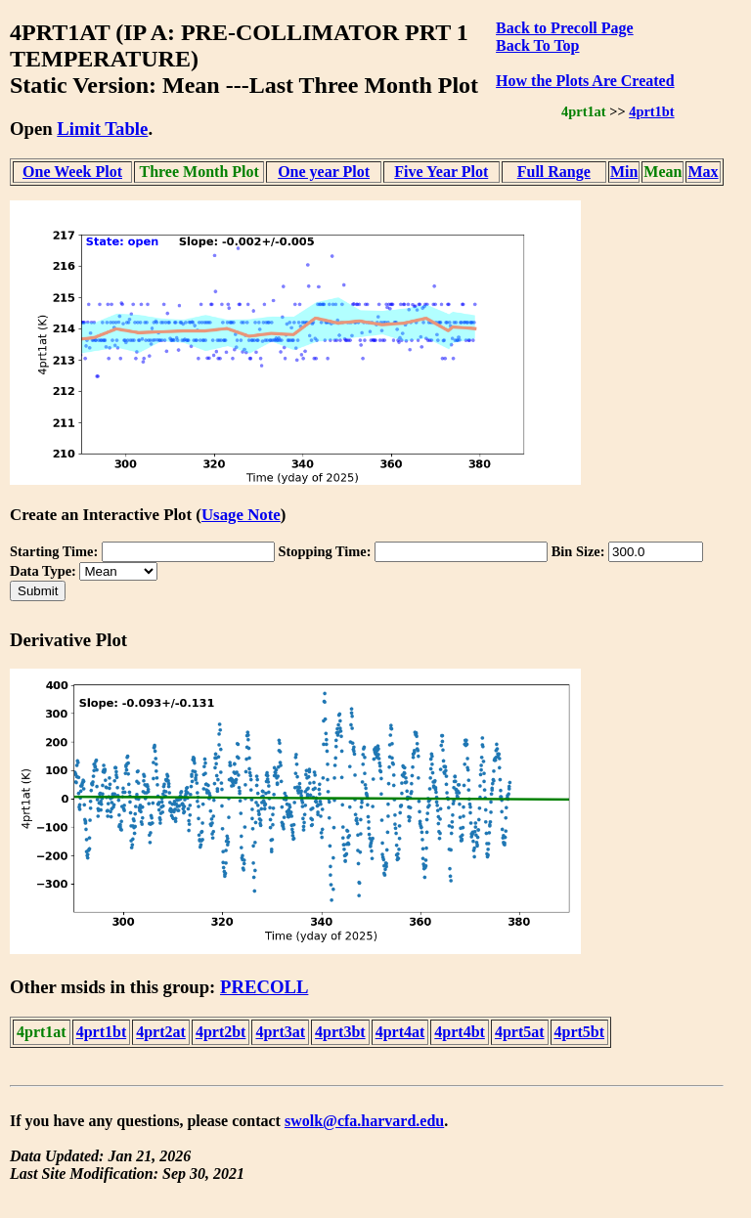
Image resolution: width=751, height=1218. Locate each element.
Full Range (554, 171)
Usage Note (241, 514)
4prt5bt (579, 1031)
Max (702, 171)
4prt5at (520, 1031)
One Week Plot (72, 171)
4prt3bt (340, 1031)
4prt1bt (651, 111)
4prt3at (280, 1031)
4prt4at (400, 1031)
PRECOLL (264, 987)
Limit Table (102, 128)
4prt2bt (221, 1031)
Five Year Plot (441, 171)
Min (624, 171)
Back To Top (537, 45)
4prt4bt (459, 1031)
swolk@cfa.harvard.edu (364, 1120)
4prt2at (161, 1031)
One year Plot (324, 171)
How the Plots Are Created (585, 80)
